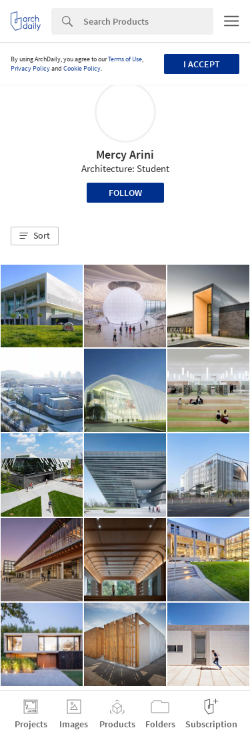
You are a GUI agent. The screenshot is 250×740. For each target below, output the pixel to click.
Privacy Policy (30, 68)
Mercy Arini (125, 154)
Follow (125, 193)
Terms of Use (125, 59)
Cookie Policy (82, 68)
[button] (35, 236)
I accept (201, 64)
